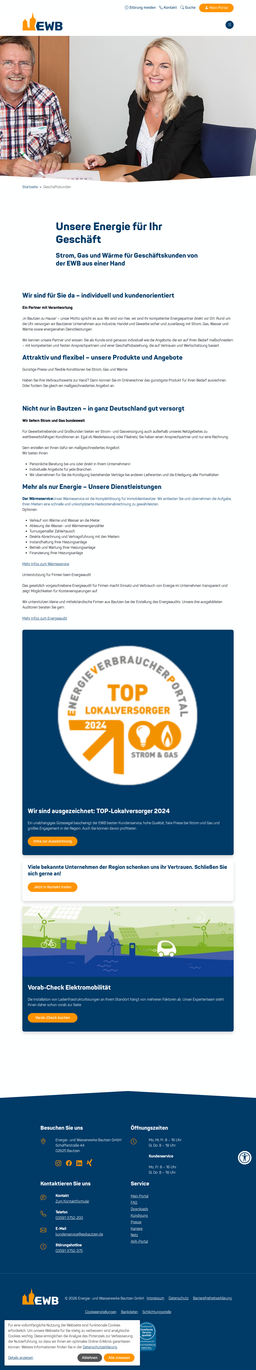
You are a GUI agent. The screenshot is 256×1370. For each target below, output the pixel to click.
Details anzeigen (20, 1358)
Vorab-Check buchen (52, 1018)
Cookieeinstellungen (100, 1311)
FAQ (134, 1203)
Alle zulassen (119, 1358)
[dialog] (72, 1342)
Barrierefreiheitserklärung (212, 1297)
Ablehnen (90, 1358)
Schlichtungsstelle (156, 1311)
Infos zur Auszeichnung (52, 842)
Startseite (30, 187)
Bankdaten (129, 1311)
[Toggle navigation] (230, 25)
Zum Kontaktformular (72, 1201)
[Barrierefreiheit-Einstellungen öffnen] (244, 1157)
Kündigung (139, 1216)
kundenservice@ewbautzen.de (79, 1234)
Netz (134, 1235)
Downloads (139, 1209)
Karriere (136, 1229)
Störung (140, 7)
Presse (136, 1222)
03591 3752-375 (69, 1250)
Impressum (155, 1297)
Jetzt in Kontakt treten (52, 887)
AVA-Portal (139, 1242)
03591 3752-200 (69, 1217)
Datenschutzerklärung (100, 1347)
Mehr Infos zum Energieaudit (44, 618)
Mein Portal (216, 8)
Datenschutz (179, 1297)
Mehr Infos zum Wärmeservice (45, 564)
